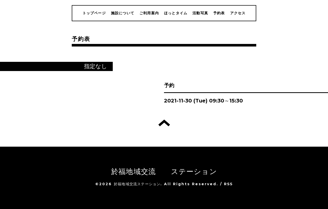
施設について (122, 13)
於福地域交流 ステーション (164, 171)
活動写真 (200, 13)
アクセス (238, 13)
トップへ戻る (164, 123)
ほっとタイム (175, 13)
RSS (228, 184)
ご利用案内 (149, 13)
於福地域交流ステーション (137, 184)
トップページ (94, 13)
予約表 (219, 13)
